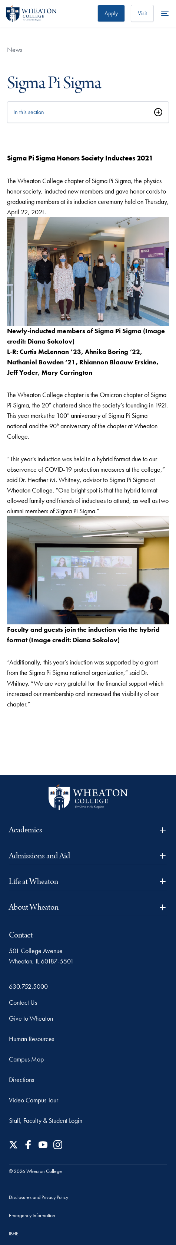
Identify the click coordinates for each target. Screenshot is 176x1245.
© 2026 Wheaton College (35, 1171)
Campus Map (26, 1059)
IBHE (14, 1233)
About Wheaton (88, 907)
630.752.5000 (28, 986)
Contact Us (23, 1002)
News (14, 49)
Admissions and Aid (88, 856)
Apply (111, 13)
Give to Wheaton (31, 1018)
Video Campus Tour (33, 1100)
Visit (142, 13)
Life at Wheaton (88, 881)
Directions (21, 1079)
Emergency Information (32, 1215)
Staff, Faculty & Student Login (45, 1120)
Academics (88, 830)
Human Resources (31, 1038)
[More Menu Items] (165, 13)
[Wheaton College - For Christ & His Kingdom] (88, 797)
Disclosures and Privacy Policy (38, 1197)
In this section (28, 112)
